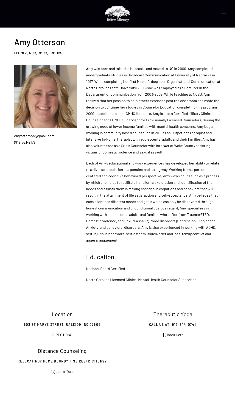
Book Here (173, 334)
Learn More (62, 371)
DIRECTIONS (62, 334)
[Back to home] (117, 14)
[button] (223, 14)
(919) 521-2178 (25, 142)
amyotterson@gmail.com (34, 136)
